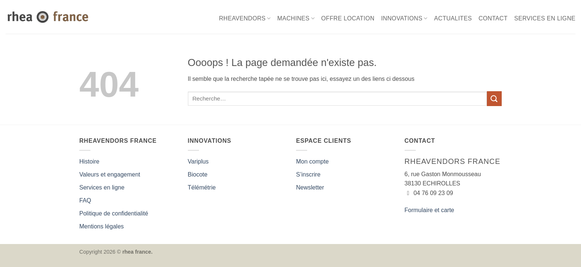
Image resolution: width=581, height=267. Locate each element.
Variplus (198, 161)
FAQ (85, 200)
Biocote (198, 174)
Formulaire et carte (429, 210)
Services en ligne (101, 187)
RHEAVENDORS (244, 18)
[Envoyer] (494, 98)
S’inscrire (308, 174)
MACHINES (296, 18)
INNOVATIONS (404, 18)
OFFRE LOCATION (348, 18)
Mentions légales (101, 226)
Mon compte (312, 161)
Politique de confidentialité (113, 213)
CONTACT (492, 18)
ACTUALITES (453, 18)
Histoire (89, 161)
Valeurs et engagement (109, 174)
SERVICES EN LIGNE (544, 18)
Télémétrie (202, 187)
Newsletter (310, 187)
